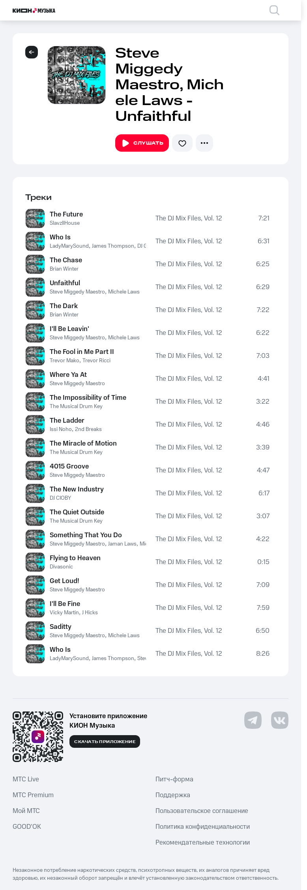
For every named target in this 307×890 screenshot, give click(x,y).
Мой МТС (26, 811)
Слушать (142, 143)
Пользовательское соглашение (201, 811)
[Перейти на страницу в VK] (279, 720)
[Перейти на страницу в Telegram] (253, 720)
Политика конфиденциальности (202, 827)
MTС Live (26, 779)
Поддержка (172, 795)
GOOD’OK (27, 827)
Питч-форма (174, 779)
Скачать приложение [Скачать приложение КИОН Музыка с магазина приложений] (104, 742)
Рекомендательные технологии (202, 842)
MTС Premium (33, 795)
